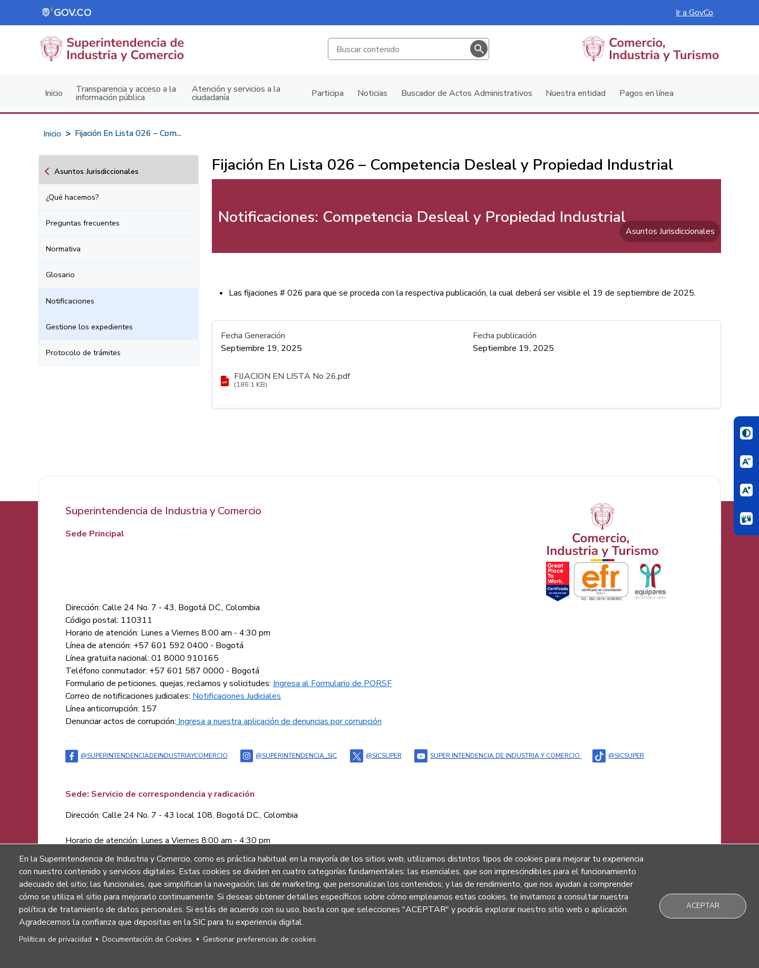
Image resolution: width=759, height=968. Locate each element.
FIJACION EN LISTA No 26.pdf (292, 376)
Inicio (52, 134)
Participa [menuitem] (328, 93)
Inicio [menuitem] (54, 93)
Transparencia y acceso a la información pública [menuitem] (126, 93)
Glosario (60, 274)
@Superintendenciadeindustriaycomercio (146, 755)
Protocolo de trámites (83, 352)
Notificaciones (70, 301)
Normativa (63, 248)
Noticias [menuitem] (372, 93)
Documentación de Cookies (147, 939)
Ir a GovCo (694, 12)
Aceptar (702, 906)
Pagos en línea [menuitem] (646, 93)
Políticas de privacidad (55, 939)
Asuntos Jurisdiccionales (96, 171)
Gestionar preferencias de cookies (259, 939)
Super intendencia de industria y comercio (497, 755)
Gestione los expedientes (89, 326)
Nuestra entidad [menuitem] (576, 93)
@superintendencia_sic (288, 755)
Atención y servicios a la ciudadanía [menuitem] (236, 93)
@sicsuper (376, 755)
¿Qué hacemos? (72, 197)
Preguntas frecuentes (83, 223)
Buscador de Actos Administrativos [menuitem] (466, 93)
